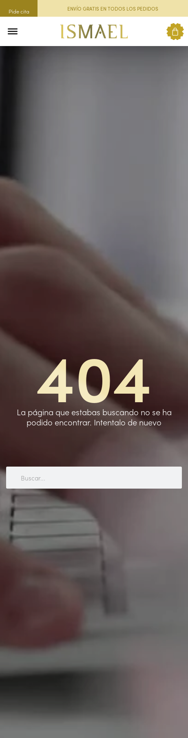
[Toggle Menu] (13, 31)
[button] (29, 31)
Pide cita (19, 11)
